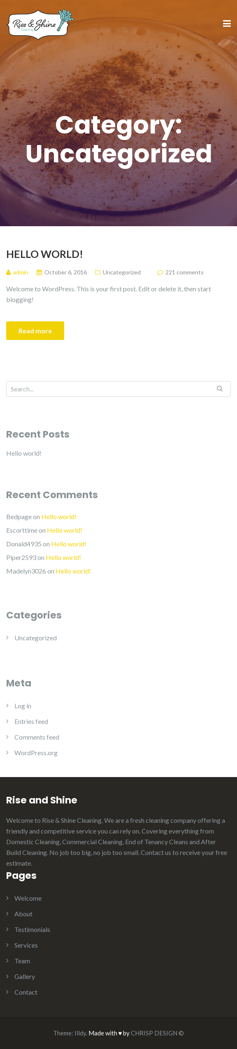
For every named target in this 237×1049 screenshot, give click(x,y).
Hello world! (44, 254)
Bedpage (19, 516)
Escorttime (21, 530)
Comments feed (36, 737)
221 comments (184, 272)
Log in (22, 705)
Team (22, 961)
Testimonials (32, 929)
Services (26, 945)
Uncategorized (122, 272)
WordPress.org (36, 752)
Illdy (80, 1033)
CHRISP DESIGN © (157, 1033)
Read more (35, 331)
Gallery (24, 976)
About (23, 914)
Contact (25, 992)
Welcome (28, 898)
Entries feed (31, 721)
